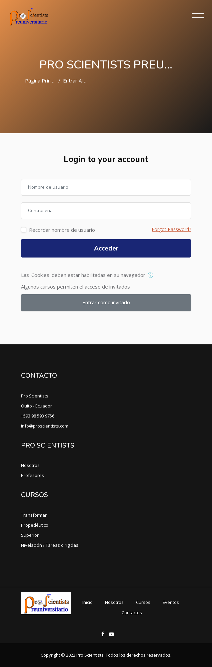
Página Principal (43, 80)
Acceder (106, 248)
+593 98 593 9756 (37, 416)
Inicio (87, 602)
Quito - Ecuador (36, 406)
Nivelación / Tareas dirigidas (49, 545)
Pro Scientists (34, 396)
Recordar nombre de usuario (62, 229)
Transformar (34, 515)
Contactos (132, 613)
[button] (152, 275)
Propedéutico (34, 525)
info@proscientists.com (44, 426)
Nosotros (30, 465)
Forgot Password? (171, 229)
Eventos (171, 602)
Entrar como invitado (106, 302)
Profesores (32, 475)
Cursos (143, 602)
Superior (30, 535)
